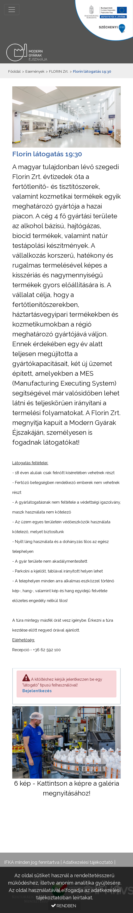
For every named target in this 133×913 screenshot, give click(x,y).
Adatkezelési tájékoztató (88, 862)
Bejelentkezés (37, 691)
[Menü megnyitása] (11, 9)
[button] (64, 905)
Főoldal (14, 71)
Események (34, 71)
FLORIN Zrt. (58, 71)
